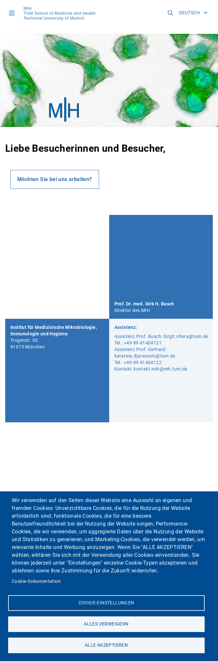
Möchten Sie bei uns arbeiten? (54, 179)
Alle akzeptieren (106, 645)
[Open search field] (170, 13)
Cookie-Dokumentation (36, 581)
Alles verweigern (106, 623)
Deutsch (193, 12)
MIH (27, 8)
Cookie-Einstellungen (106, 602)
